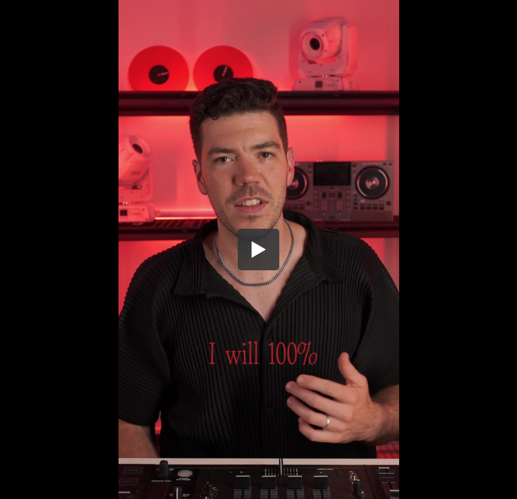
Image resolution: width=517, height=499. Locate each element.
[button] (258, 249)
